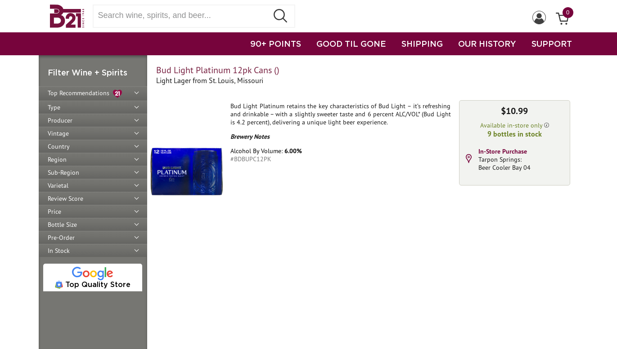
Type (54, 107)
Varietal (58, 185)
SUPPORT (551, 43)
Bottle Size (62, 225)
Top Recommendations (85, 93)
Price (54, 212)
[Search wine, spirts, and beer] (184, 15)
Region (57, 159)
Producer (60, 120)
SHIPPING (422, 43)
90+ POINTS (275, 43)
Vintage (58, 133)
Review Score (65, 198)
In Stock (59, 251)
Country (59, 146)
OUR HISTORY (487, 43)
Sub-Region (63, 172)
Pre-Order (61, 238)
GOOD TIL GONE (351, 43)
